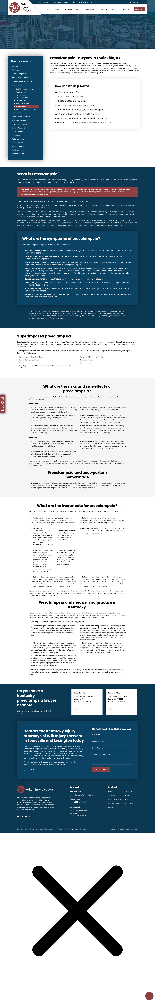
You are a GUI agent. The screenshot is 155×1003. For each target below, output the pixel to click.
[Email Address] (111, 749)
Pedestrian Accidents (20, 124)
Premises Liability (19, 120)
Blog (126, 800)
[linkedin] (22, 817)
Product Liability (18, 146)
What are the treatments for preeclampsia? (76, 114)
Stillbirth (19, 113)
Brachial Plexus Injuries (25, 89)
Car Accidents (17, 70)
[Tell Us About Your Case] (111, 759)
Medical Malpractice (71, 9)
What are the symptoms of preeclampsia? (70, 97)
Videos (127, 796)
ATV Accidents (17, 132)
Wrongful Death (18, 154)
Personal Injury (89, 9)
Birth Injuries (17, 85)
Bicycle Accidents (19, 128)
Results (114, 9)
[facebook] (18, 817)
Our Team (111, 796)
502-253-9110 (137, 2)
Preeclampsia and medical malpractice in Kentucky (80, 118)
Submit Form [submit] (101, 769)
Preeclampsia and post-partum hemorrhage (80, 109)
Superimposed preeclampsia (72, 101)
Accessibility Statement (82, 829)
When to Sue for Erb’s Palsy (26, 110)
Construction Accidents (21, 117)
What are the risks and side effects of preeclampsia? (74, 105)
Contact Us (139, 9)
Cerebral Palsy (21, 92)
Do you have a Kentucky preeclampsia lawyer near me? (82, 122)
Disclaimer (59, 829)
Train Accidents (18, 139)
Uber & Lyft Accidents (20, 143)
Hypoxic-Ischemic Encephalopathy (23, 96)
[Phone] (111, 742)
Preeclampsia (21, 106)
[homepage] (21, 7)
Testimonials (129, 792)
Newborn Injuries (22, 103)
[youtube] (26, 817)
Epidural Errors (21, 100)
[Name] (111, 736)
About (57, 9)
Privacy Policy (68, 829)
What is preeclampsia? (66, 92)
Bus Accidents (17, 135)
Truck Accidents (18, 150)
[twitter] (30, 817)
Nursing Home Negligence (22, 81)
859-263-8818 (119, 701)
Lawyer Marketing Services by (124, 829)
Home (49, 9)
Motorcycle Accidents (20, 77)
